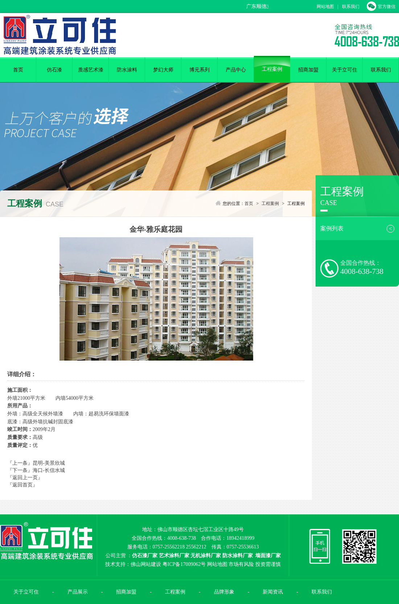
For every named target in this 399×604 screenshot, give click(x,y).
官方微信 (381, 6)
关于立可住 (344, 70)
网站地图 (325, 6)
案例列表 (357, 229)
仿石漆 (54, 70)
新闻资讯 (273, 592)
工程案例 (272, 69)
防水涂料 (127, 70)
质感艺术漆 (90, 70)
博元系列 (199, 70)
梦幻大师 (163, 70)
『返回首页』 (22, 485)
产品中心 (236, 70)
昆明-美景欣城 (49, 463)
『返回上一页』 (25, 477)
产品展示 (77, 592)
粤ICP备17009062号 (184, 564)
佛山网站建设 (146, 564)
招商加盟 (308, 70)
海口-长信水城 (49, 470)
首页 (18, 70)
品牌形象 (224, 592)
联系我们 (350, 6)
